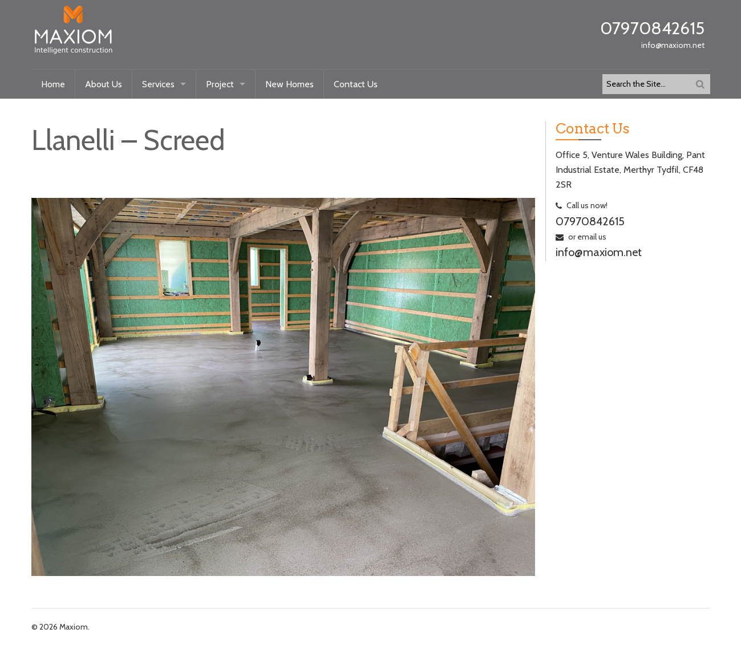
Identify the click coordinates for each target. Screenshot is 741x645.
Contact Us (356, 84)
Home (53, 84)
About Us (103, 84)
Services (158, 84)
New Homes (289, 84)
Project (220, 84)
